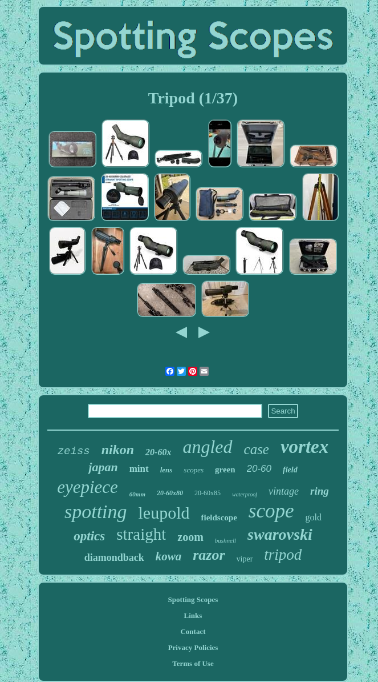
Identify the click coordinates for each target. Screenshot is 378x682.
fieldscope (219, 517)
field (290, 470)
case (256, 449)
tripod (283, 554)
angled (207, 446)
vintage (284, 491)
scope (271, 511)
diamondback (114, 557)
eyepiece (87, 487)
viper (245, 559)
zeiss (74, 451)
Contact (192, 631)
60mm (137, 494)
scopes (194, 470)
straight (141, 534)
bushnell (225, 540)
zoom (190, 537)
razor (209, 555)
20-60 (259, 468)
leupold (164, 512)
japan (102, 467)
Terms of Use (192, 663)
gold (314, 517)
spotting (95, 511)
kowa (169, 556)
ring (319, 491)
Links (193, 615)
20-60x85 (207, 493)
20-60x (158, 452)
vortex (304, 446)
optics (89, 536)
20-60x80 (170, 493)
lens (166, 470)
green (225, 469)
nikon (117, 449)
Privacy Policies (193, 647)
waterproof (244, 494)
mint (139, 468)
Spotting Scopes (193, 599)
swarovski (279, 534)
